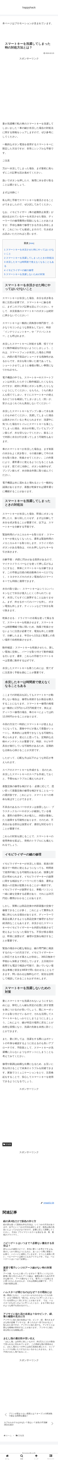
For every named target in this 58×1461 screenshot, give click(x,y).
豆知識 (7, 1144)
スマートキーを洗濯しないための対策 (24, 274)
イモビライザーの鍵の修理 (18, 270)
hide (32, 243)
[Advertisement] (29, 89)
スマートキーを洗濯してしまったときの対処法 (29, 258)
